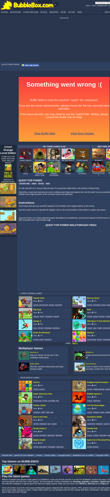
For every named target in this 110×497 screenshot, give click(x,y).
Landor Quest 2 (25, 160)
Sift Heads (104, 490)
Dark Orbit (34, 364)
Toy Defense (39, 160)
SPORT (63, 12)
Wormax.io (92, 484)
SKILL (80, 12)
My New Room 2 (68, 160)
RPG (80, 488)
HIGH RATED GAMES (30, 378)
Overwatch (82, 174)
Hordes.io (34, 352)
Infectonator (94, 490)
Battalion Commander (54, 174)
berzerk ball (7, 455)
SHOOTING (54, 12)
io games (25, 484)
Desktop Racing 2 (99, 174)
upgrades (86, 482)
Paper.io (104, 484)
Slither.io (89, 352)
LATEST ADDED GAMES (31, 293)
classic (9, 490)
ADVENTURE (15, 12)
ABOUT (88, 5)
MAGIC (41, 184)
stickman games (70, 488)
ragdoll (103, 482)
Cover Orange (20, 492)
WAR (48, 184)
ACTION (4, 12)
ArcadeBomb (72, 218)
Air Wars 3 (98, 160)
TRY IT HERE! (8, 174)
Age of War (6, 492)
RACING (71, 12)
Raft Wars (85, 490)
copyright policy (64, 455)
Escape (68, 174)
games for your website (23, 455)
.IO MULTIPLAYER (30, 12)
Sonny (25, 174)
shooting (77, 482)
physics (86, 488)
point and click (99, 488)
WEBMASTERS (102, 5)
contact (39, 455)
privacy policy (50, 455)
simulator (95, 482)
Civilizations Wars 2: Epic (39, 174)
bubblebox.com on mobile (83, 455)
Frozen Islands (82, 160)
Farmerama (91, 364)
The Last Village (54, 160)
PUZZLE (43, 12)
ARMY (34, 184)
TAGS (94, 5)
